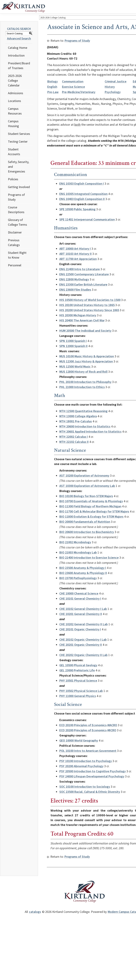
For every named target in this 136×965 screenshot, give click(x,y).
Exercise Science (73, 87)
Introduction (16, 55)
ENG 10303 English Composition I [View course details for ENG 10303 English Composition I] (81, 184)
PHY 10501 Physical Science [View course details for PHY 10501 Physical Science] (78, 681)
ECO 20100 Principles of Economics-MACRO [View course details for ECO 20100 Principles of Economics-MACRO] (88, 725)
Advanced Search (19, 38)
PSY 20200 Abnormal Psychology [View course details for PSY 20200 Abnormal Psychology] (81, 766)
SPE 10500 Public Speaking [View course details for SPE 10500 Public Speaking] (77, 209)
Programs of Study (77, 41)
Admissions (15, 93)
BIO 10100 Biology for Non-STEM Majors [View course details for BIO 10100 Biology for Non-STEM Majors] (86, 496)
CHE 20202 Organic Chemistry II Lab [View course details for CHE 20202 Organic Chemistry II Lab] (83, 655)
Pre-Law (52, 92)
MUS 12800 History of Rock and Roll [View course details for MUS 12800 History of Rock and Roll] (83, 372)
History (110, 87)
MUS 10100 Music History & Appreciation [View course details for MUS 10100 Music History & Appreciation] (86, 356)
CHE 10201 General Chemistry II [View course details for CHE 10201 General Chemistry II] (80, 614)
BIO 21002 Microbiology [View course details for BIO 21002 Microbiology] (75, 542)
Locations (14, 101)
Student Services (19, 134)
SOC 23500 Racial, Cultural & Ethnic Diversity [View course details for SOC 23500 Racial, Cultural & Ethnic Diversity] (89, 792)
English (52, 87)
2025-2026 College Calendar (15, 80)
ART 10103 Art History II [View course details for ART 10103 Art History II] (75, 254)
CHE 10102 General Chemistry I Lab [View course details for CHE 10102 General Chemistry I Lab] (83, 609)
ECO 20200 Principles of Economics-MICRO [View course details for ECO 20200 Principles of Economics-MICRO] (87, 730)
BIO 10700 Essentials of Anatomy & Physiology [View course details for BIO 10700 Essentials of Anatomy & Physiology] (91, 501)
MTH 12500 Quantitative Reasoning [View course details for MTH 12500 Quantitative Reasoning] (83, 411)
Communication (72, 81)
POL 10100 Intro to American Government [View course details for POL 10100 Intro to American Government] (87, 751)
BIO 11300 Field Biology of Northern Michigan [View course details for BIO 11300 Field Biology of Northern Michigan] (90, 506)
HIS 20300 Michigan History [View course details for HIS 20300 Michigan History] (77, 315)
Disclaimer (15, 232)
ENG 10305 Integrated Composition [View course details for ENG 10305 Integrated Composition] (83, 194)
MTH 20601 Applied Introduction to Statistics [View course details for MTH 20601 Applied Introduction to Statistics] (90, 431)
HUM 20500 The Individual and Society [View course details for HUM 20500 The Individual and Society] (85, 331)
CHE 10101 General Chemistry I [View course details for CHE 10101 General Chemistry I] (80, 598)
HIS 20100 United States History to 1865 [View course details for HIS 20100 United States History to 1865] (87, 305)
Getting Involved (19, 187)
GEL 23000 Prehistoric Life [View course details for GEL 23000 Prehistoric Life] (77, 670)
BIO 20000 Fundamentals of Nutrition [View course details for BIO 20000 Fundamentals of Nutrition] (84, 522)
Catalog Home (17, 48)
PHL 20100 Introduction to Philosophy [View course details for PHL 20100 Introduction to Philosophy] (85, 382)
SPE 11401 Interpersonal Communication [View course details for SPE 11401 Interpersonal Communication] (87, 219)
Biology (52, 81)
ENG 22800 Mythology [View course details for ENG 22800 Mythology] (74, 279)
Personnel (14, 265)
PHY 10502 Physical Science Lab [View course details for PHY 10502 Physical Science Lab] (81, 691)
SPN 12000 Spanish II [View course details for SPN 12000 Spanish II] (73, 346)
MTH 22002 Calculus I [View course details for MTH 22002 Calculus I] (73, 437)
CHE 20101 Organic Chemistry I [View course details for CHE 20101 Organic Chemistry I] (80, 629)
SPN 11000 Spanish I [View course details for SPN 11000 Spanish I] (73, 341)
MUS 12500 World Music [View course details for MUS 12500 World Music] (75, 366)
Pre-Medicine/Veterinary (78, 92)
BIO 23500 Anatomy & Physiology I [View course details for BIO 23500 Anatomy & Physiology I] (82, 568)
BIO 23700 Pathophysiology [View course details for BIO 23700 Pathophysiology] (78, 578)
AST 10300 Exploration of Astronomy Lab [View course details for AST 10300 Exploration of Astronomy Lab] (87, 486)
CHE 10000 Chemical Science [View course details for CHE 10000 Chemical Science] (78, 593)
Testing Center (18, 141)
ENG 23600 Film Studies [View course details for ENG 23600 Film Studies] (75, 290)
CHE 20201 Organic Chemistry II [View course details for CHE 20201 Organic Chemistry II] (80, 645)
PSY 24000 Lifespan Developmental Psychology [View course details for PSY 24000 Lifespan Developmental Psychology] (91, 776)
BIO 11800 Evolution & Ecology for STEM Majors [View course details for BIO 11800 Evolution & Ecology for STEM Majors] (91, 516)
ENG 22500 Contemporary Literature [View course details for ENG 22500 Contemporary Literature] (84, 274)
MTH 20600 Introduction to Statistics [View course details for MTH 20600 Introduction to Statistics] (84, 426)
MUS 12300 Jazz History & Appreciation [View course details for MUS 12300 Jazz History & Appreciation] (86, 361)
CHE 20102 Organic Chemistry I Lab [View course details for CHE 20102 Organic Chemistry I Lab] (83, 640)
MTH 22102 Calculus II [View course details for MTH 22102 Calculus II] (74, 442)
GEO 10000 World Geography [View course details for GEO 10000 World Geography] (78, 740)
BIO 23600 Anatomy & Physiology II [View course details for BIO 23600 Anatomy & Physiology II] (83, 573)
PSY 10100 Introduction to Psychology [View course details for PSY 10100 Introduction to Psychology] (85, 761)
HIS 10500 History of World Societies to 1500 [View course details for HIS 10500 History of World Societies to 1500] (89, 300)
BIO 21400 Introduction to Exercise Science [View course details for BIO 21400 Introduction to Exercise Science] (89, 557)
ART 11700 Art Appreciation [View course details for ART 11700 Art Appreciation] (78, 259)
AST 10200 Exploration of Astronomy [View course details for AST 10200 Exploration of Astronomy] (84, 475)
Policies (13, 179)
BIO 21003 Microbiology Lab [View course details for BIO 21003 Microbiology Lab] (78, 552)
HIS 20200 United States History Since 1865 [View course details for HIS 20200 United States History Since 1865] (89, 310)
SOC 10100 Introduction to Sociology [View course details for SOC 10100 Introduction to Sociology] (84, 787)
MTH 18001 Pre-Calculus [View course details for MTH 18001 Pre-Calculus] (75, 421)
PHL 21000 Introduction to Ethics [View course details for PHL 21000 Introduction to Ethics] (82, 387)
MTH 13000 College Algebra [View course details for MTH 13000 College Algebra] (78, 416)
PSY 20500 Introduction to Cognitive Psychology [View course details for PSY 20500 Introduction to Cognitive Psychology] (92, 771)
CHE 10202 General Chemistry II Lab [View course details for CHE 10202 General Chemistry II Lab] (83, 624)
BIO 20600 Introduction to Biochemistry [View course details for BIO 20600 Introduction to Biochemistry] (86, 532)
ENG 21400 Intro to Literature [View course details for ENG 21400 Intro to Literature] (79, 269)
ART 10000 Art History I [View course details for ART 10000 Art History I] (75, 249)
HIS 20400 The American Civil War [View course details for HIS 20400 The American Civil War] (82, 320)
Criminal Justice (115, 81)
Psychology (113, 92)
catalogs (35, 912)
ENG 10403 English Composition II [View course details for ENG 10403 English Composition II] (82, 199)
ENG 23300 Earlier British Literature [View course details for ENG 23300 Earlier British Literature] (83, 284)
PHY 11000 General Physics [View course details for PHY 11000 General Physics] (77, 696)
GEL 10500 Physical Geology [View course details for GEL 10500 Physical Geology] (78, 665)
